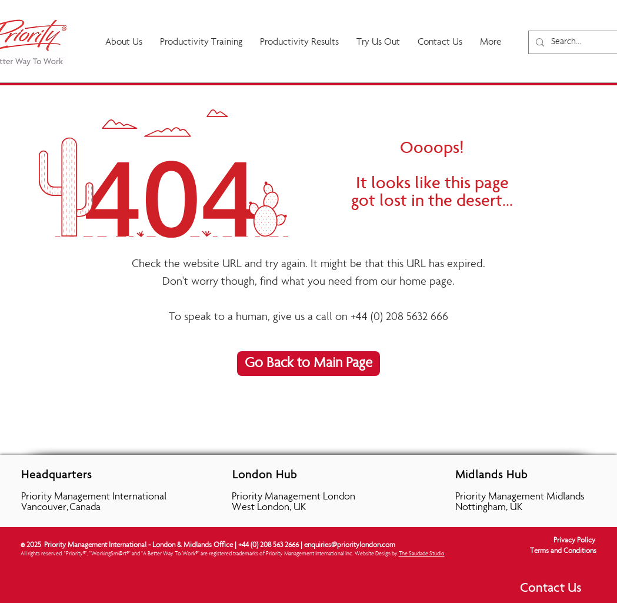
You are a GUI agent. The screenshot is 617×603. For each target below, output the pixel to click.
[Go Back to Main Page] (308, 363)
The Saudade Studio (422, 554)
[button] (299, 42)
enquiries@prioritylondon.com (349, 545)
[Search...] (581, 42)
